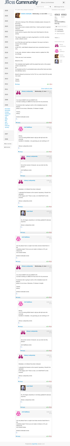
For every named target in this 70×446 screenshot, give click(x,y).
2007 (6, 134)
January (7, 127)
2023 (6, 26)
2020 (6, 42)
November (7, 110)
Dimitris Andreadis (26, 13)
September (8, 113)
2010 (6, 94)
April (6, 122)
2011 (6, 89)
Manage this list (59, 6)
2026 (6, 10)
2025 (6, 16)
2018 (6, 52)
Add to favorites (60, 33)
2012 (6, 84)
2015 (6, 68)
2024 (6, 21)
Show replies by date (46, 88)
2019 (6, 47)
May (6, 120)
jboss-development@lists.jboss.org (60, 21)
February (7, 125)
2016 (6, 63)
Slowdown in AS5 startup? (58, 9)
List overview (7, 143)
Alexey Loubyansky (27, 91)
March (6, 124)
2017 (6, 58)
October (7, 112)
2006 (6, 139)
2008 (6, 105)
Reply (17, 84)
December (7, 108)
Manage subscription (61, 26)
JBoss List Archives (29, 2)
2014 (6, 73)
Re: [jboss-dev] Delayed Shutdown (24, 9)
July (6, 117)
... (17, 118)
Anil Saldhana (28, 127)
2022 (6, 31)
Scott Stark (30, 211)
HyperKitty (34, 444)
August (6, 115)
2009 (6, 100)
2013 (6, 79)
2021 (6, 37)
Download (7, 147)
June (6, 119)
